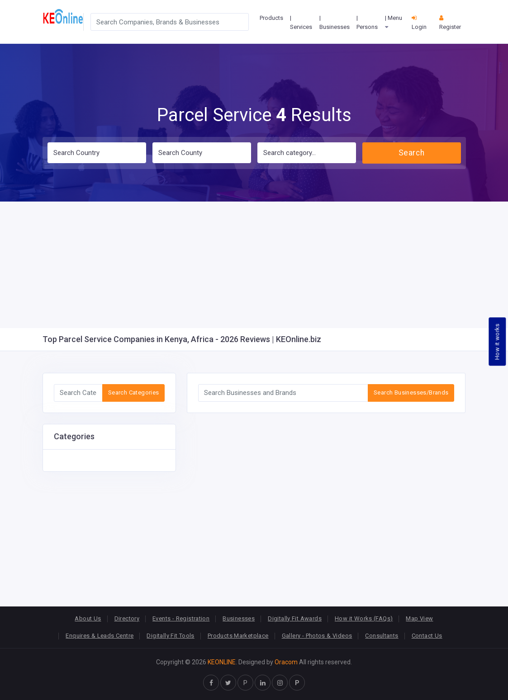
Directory (127, 618)
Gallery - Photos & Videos (317, 635)
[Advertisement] (254, 265)
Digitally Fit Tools (170, 635)
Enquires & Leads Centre (99, 635)
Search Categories (133, 392)
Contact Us (427, 635)
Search (411, 152)
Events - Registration (180, 618)
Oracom (286, 662)
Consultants (381, 635)
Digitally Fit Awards (295, 618)
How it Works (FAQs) (364, 618)
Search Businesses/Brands (411, 392)
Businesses (239, 618)
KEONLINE (222, 662)
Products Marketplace (238, 635)
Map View (419, 618)
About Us (88, 618)
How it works (497, 341)
